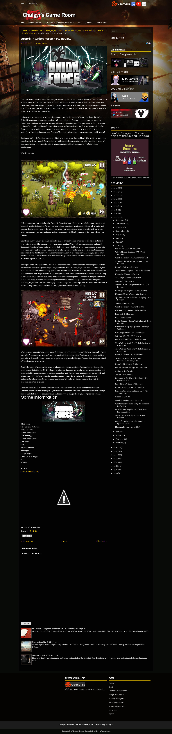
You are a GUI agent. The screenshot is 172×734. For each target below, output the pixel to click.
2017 (115, 217)
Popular (26, 624)
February (119, 439)
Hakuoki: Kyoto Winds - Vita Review (130, 294)
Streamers (89, 22)
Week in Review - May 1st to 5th (128, 400)
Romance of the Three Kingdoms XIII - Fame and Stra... (131, 379)
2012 (115, 462)
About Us (33, 3)
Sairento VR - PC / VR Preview (128, 336)
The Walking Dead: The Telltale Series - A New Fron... (132, 344)
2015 (115, 451)
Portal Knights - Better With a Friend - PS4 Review (133, 322)
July (117, 238)
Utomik (100, 30)
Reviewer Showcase (67, 22)
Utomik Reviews (29, 33)
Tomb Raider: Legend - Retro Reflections (132, 270)
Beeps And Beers (116, 694)
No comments (41, 43)
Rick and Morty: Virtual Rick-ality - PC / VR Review (131, 392)
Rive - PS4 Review (123, 317)
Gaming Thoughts (116, 698)
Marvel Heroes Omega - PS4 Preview (131, 367)
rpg (79, 30)
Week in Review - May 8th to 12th (129, 354)
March (118, 435)
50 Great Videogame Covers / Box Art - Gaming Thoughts (58, 628)
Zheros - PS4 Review (124, 374)
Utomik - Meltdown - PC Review (129, 364)
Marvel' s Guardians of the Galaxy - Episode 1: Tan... (129, 422)
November (120, 223)
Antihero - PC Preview (124, 371)
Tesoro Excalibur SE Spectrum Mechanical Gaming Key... (128, 359)
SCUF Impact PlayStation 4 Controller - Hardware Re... (131, 410)
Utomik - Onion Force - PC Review (46, 38)
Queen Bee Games (62, 30)
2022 (115, 199)
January (119, 442)
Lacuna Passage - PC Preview (127, 248)
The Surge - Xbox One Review (128, 277)
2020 (116, 206)
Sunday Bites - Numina (124, 303)
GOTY (79, 22)
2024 (116, 191)
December (120, 220)
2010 (115, 469)
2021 (115, 202)
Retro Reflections (116, 702)
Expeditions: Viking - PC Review (129, 384)
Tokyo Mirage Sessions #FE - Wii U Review (130, 253)
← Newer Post (27, 541)
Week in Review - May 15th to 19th (129, 307)
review (74, 30)
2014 (115, 455)
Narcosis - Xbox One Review (127, 274)
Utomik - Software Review (126, 267)
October (119, 227)
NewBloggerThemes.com (101, 731)
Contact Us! (102, 22)
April (118, 431)
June (118, 242)
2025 (115, 188)
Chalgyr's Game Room (84, 724)
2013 (115, 458)
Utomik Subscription (29, 471)
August (118, 234)
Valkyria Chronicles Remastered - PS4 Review (131, 262)
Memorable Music (116, 706)
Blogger (109, 724)
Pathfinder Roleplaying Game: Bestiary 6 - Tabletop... (132, 328)
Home (22, 3)
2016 (115, 447)
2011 (115, 466)
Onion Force (45, 30)
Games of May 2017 (123, 397)
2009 (116, 473)
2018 (115, 213)
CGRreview (33, 30)
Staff (111, 687)
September (120, 231)
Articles (51, 22)
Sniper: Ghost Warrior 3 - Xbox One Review (130, 416)
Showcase (113, 710)
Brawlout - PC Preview (125, 314)
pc (52, 30)
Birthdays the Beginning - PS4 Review (131, 290)
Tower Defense (89, 30)
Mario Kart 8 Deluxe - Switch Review (130, 339)
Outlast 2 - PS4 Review (124, 281)
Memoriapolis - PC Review (44, 642)
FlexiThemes (73, 731)
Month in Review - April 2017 (127, 427)
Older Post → (101, 541)
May (117, 245)
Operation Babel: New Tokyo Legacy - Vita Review (133, 298)
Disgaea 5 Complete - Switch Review (130, 310)
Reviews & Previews (35, 22)
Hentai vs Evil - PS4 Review (45, 655)
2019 (115, 210)
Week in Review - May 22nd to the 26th (131, 258)
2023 (115, 195)
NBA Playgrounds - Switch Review (130, 332)
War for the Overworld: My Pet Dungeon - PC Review (132, 405)
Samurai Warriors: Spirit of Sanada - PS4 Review (132, 285)
